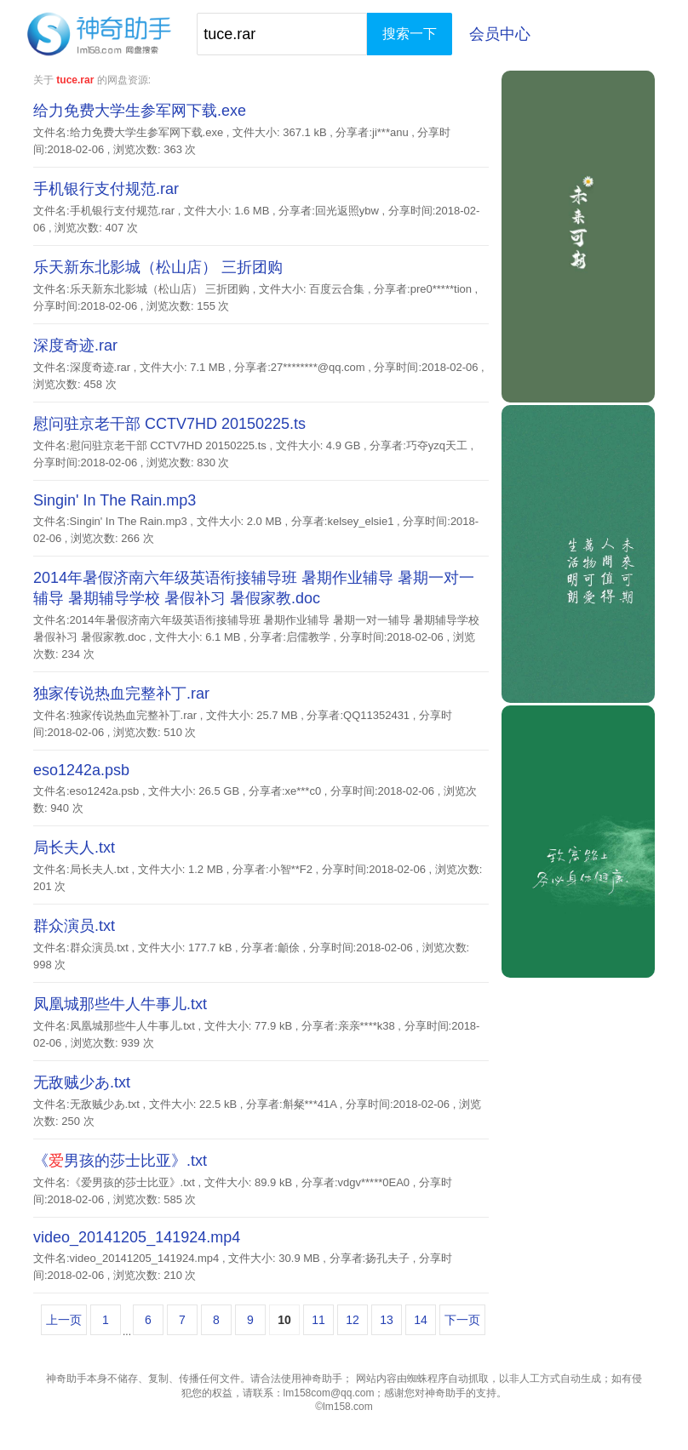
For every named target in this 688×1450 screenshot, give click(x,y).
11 (318, 1320)
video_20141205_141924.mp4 (136, 1237)
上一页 (64, 1320)
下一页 (462, 1320)
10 (284, 1320)
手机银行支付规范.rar (106, 188)
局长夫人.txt (74, 847)
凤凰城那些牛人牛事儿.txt (120, 1004)
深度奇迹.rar (75, 345)
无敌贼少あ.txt (81, 1082)
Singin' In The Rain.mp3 (114, 500)
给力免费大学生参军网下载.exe (139, 110)
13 (386, 1320)
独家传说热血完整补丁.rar (121, 693)
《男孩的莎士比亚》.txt (120, 1160)
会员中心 (499, 34)
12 (352, 1320)
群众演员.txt (74, 925)
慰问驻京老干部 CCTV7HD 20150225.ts (169, 423)
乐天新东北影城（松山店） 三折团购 (158, 267)
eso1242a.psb (81, 770)
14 (420, 1320)
